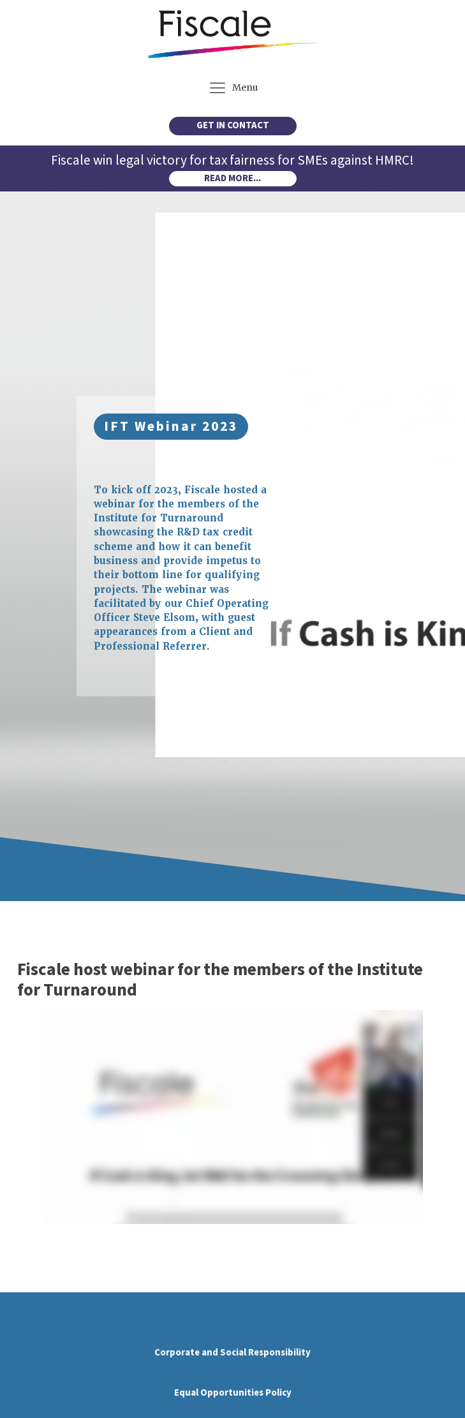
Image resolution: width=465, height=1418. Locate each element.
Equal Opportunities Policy (233, 1392)
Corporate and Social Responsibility (232, 1352)
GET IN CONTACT (232, 125)
